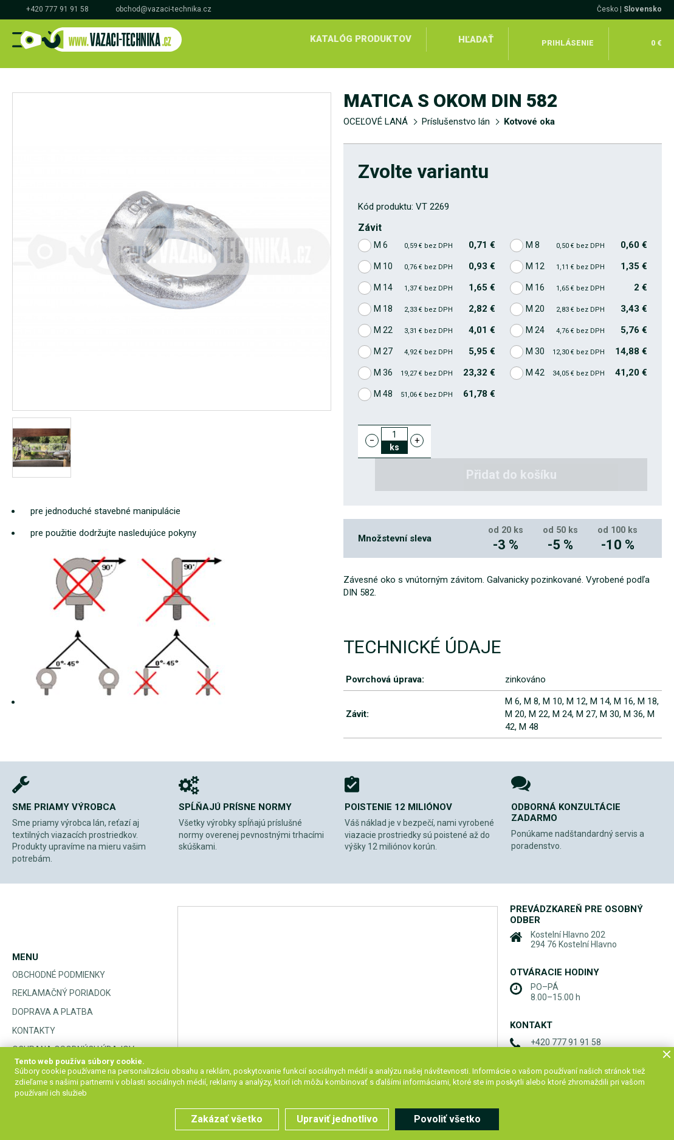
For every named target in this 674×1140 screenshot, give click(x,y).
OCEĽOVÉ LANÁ (375, 113)
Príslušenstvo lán (456, 113)
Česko (607, 9)
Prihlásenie (568, 38)
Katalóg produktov (360, 38)
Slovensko (643, 9)
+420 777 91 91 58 (57, 9)
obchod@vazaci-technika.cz (163, 9)
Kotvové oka (529, 113)
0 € (655, 38)
